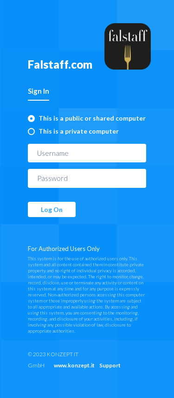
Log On (52, 209)
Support (110, 365)
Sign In (38, 91)
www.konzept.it (74, 365)
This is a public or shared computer (92, 118)
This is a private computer (79, 131)
